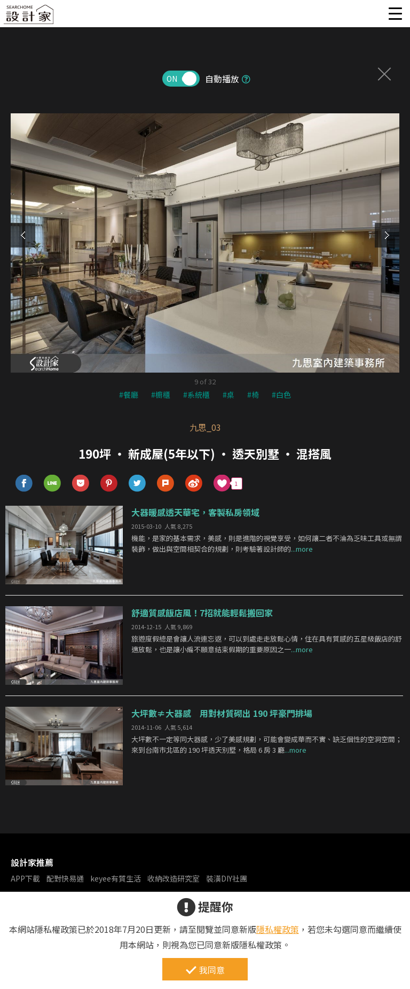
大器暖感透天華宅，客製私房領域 (195, 512)
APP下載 (25, 878)
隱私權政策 (277, 929)
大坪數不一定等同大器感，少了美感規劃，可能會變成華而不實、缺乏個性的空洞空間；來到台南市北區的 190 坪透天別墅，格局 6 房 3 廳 (266, 744)
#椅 (253, 394)
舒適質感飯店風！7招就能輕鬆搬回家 (202, 612)
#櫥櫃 (160, 394)
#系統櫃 (196, 394)
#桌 (228, 394)
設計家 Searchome (29, 17)
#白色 (281, 394)
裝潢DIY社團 (226, 878)
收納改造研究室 (173, 878)
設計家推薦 (32, 862)
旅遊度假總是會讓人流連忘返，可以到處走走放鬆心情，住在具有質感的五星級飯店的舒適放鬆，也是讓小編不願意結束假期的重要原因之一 (266, 644)
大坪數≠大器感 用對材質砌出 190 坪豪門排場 (221, 713)
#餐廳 (128, 394)
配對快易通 (65, 878)
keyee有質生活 (115, 878)
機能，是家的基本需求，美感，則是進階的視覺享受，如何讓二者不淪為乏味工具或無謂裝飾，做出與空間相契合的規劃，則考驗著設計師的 (266, 543)
